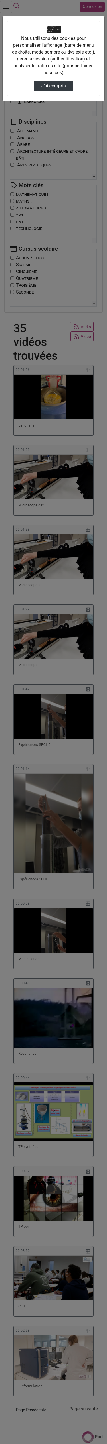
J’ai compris (53, 86)
